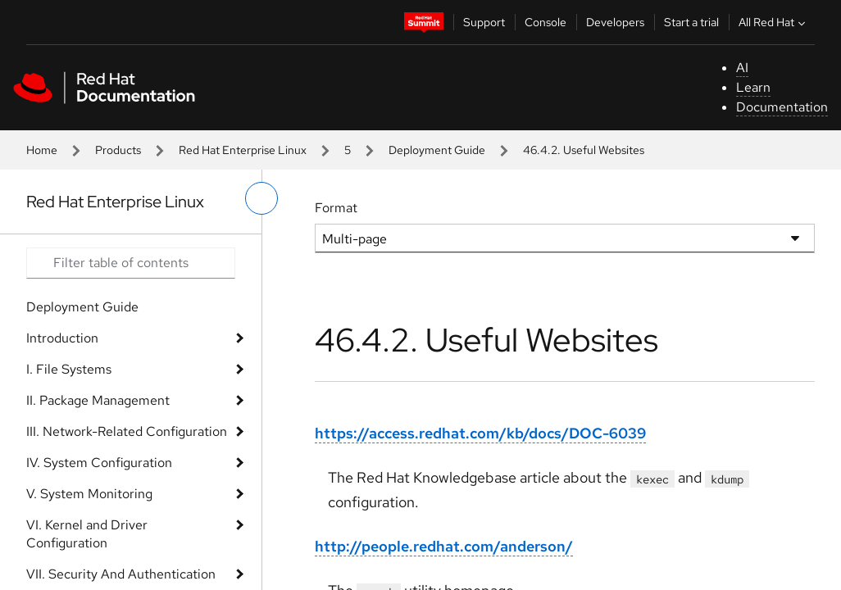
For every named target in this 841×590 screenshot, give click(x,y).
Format (336, 207)
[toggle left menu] (261, 198)
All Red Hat (774, 22)
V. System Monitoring (89, 493)
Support (484, 22)
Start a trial (691, 22)
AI (742, 67)
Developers (615, 22)
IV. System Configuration (99, 462)
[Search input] (130, 263)
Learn (753, 87)
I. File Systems (68, 369)
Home (41, 150)
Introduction (62, 338)
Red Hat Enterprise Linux (243, 150)
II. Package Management (98, 400)
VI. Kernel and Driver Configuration (87, 533)
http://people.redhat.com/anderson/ (444, 546)
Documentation (782, 107)
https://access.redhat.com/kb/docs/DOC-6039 (480, 433)
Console (545, 22)
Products (118, 150)
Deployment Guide (437, 150)
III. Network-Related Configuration (126, 431)
